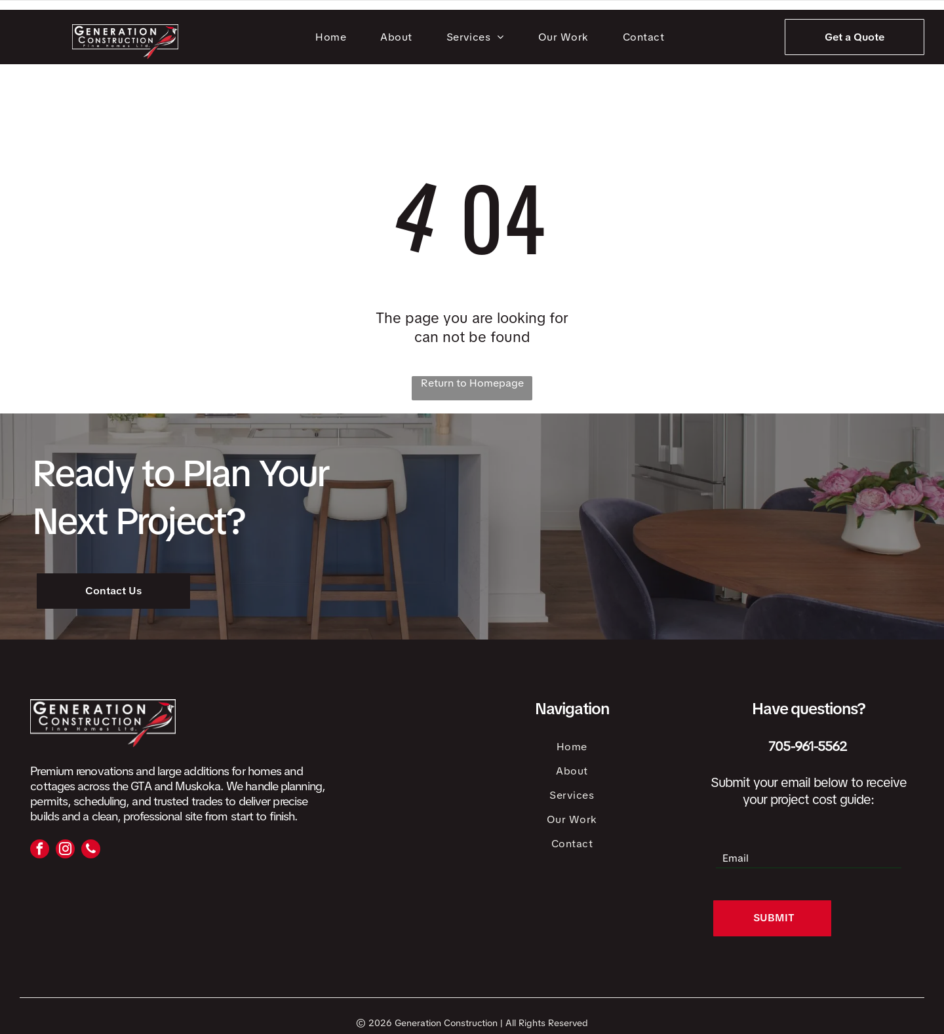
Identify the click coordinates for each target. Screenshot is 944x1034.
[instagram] (65, 850)
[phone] (90, 850)
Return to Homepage (472, 383)
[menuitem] (333, 37)
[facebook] (39, 850)
